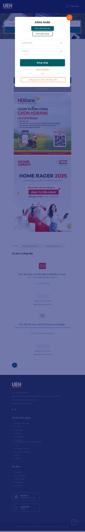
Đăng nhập (42, 62)
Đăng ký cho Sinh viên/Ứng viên (43, 79)
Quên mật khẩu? (42, 69)
